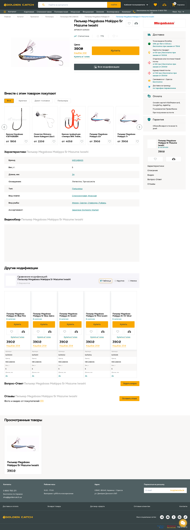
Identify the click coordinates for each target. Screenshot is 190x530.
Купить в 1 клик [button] (82, 56)
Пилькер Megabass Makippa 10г (98, 135)
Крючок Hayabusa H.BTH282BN (14, 135)
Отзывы (151, 184)
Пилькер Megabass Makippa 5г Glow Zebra (43, 315)
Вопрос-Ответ (154, 179)
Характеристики (155, 166)
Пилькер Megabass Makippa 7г (126, 135)
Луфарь (102, 203)
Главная (7, 17)
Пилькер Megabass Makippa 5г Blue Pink (16, 315)
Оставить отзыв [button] (129, 398)
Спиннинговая (44, 12)
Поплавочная (61, 12)
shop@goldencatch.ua (12, 497)
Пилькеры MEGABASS (69, 17)
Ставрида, (93, 203)
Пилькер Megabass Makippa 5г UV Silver (122, 315)
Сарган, (84, 203)
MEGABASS (77, 160)
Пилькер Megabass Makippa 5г (97, 17)
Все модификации (106, 67)
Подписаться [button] (177, 490)
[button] (155, 5)
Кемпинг (126, 12)
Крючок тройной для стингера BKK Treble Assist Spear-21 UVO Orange (71, 137)
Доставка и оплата (10, 506)
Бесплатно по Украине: (152, 12)
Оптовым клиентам (142, 506)
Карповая (29, 12)
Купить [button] (115, 50)
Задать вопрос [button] (130, 383)
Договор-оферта (97, 506)
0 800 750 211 (9, 490)
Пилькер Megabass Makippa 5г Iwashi (68, 315)
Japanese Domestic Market (85, 210)
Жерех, (76, 203)
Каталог (20, 17)
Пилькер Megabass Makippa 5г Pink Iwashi (96, 315)
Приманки (34, 17)
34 (73, 174)
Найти (114, 5)
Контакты (183, 506)
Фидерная (88, 12)
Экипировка (113, 12)
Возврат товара (54, 506)
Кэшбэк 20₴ (80, 53)
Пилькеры (49, 17)
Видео (150, 175)
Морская (75, 12)
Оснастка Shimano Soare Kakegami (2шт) (44, 135)
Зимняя (100, 12)
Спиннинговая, (80, 196)
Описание (152, 170)
